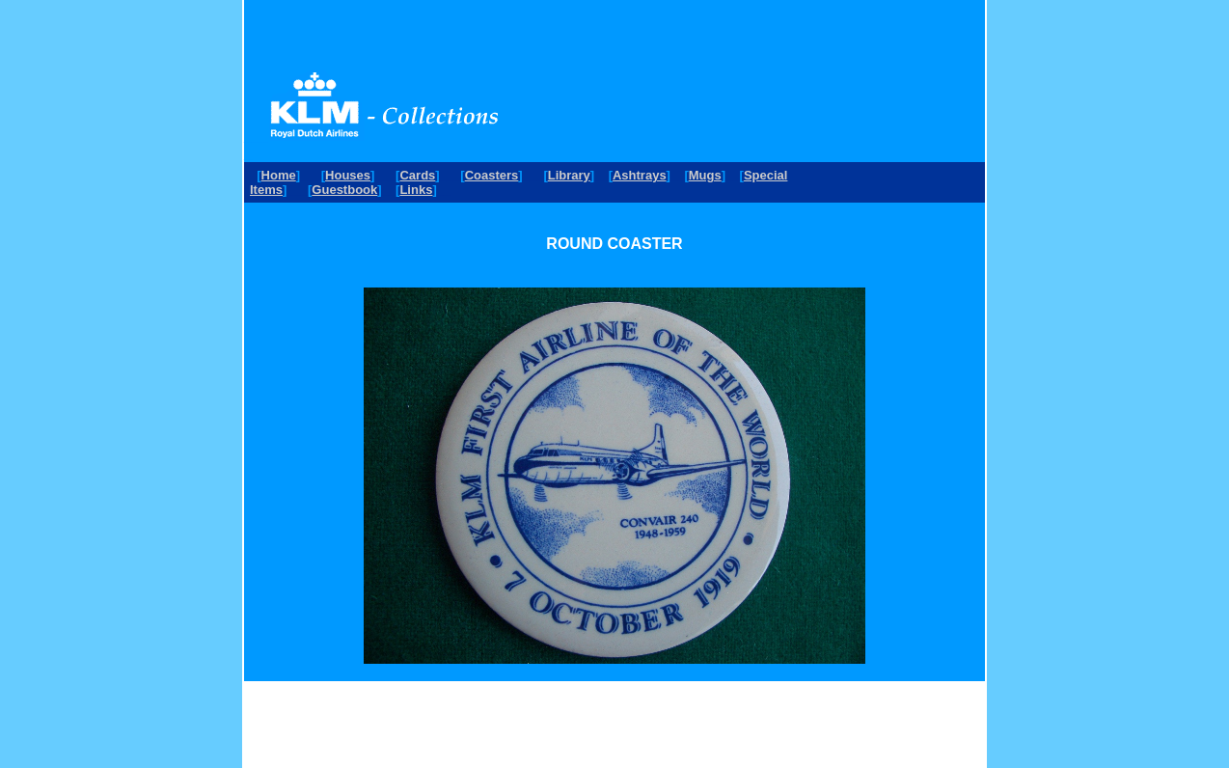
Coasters (492, 175)
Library (569, 175)
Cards (417, 175)
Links (415, 189)
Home (278, 175)
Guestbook (344, 189)
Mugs (705, 175)
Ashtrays (640, 175)
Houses (347, 175)
